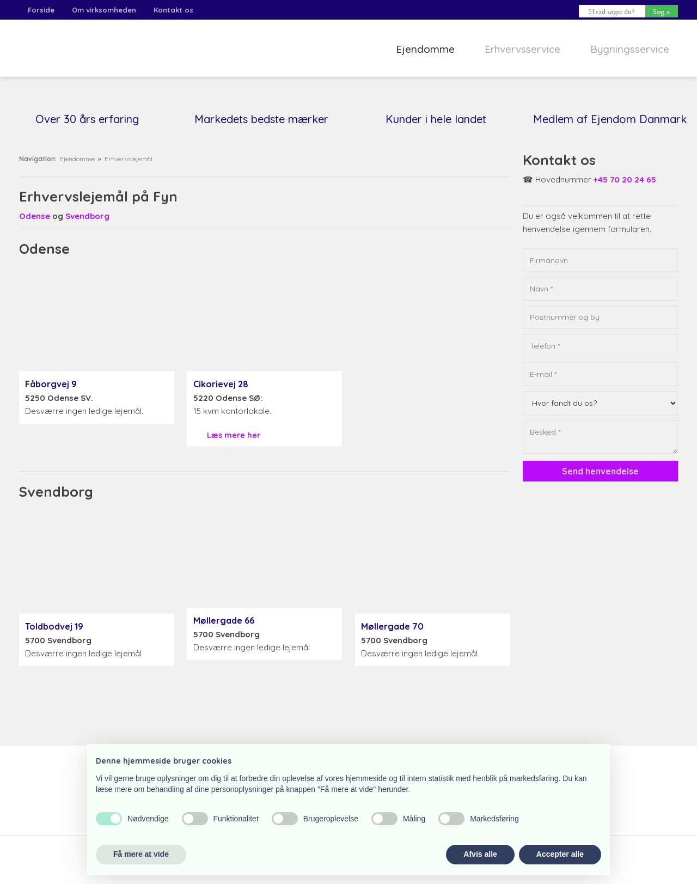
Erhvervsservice (522, 49)
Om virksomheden (104, 9)
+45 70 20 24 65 (625, 179)
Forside (41, 9)
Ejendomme (425, 49)
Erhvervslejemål (128, 159)
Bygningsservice (629, 49)
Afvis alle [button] (480, 854)
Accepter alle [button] (560, 854)
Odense (34, 216)
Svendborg (87, 216)
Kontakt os (173, 9)
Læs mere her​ (233, 435)
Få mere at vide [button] (141, 854)
